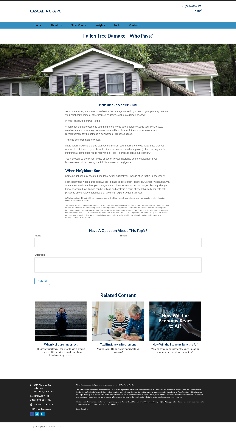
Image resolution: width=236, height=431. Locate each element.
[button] (56, 25)
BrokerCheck (128, 385)
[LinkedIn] (198, 10)
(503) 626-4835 (192, 6)
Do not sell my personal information (105, 404)
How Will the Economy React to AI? (175, 344)
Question (39, 255)
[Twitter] (195, 10)
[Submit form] (42, 281)
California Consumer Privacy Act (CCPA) (152, 402)
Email (123, 235)
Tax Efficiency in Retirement (118, 344)
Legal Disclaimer (82, 409)
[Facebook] (201, 10)
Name (37, 235)
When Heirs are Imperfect (61, 344)
